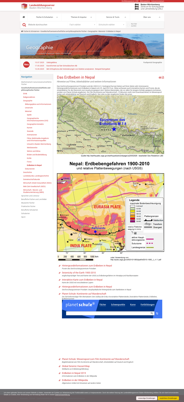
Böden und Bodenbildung (37, 155)
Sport (23, 217)
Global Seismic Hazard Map (76, 366)
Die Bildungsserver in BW (130, 1)
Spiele (29, 115)
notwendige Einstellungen (146, 398)
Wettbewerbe (32, 148)
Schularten (25, 213)
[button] (24, 17)
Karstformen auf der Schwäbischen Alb (62, 66)
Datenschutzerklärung (73, 395)
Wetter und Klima (33, 151)
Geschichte (27, 172)
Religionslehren (29, 97)
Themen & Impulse (78, 17)
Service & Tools (112, 17)
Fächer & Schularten (44, 17)
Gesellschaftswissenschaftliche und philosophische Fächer (64, 31)
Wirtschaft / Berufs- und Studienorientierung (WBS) (33, 191)
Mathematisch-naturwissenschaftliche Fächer (36, 83)
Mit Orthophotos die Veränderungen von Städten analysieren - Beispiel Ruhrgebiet (78, 69)
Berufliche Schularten (29, 210)
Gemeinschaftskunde (31, 179)
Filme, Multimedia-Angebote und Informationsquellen (38, 139)
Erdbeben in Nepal (34, 165)
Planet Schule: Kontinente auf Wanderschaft (84, 293)
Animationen (32, 135)
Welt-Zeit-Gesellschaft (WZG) (34, 186)
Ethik (25, 94)
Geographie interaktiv (35, 124)
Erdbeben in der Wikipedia (75, 380)
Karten (29, 128)
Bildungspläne (145, 1)
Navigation (26, 76)
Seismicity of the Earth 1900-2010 (79, 272)
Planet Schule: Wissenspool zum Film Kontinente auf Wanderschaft (95, 359)
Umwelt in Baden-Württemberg (39, 144)
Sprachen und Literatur (30, 196)
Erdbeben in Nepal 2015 (74, 373)
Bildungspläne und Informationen (38, 104)
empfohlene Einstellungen (168, 398)
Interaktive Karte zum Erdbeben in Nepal (82, 279)
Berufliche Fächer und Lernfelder (34, 199)
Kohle (29, 158)
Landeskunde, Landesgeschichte (36, 176)
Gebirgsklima (52, 62)
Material (102, 31)
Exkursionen (30, 169)
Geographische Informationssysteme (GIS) (37, 119)
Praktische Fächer (28, 206)
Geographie (92, 31)
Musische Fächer (28, 203)
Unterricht (29, 108)
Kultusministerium (157, 1)
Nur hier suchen (134, 25)
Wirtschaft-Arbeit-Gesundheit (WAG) (37, 183)
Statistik (30, 131)
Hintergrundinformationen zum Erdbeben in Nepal (87, 265)
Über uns (147, 17)
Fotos (29, 162)
